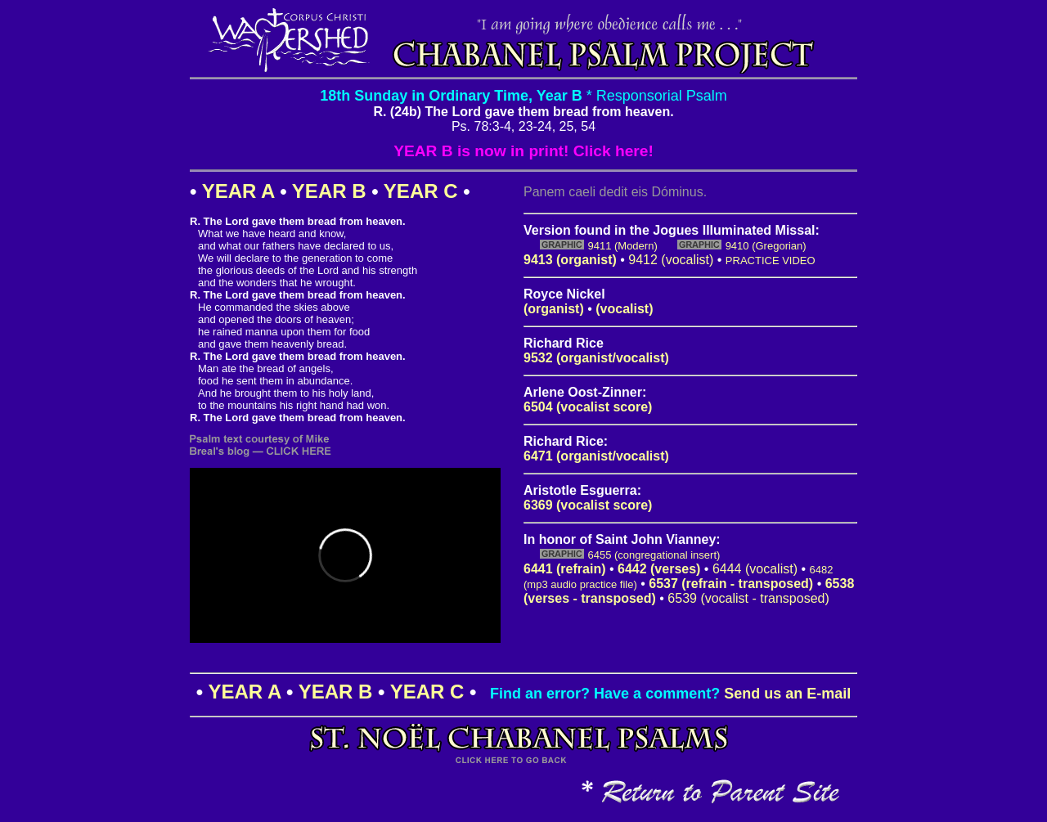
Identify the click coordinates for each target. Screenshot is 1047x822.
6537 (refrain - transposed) (731, 584)
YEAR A (238, 191)
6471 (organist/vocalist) (596, 456)
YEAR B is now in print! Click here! (523, 150)
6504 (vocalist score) (588, 407)
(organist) (554, 309)
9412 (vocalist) (670, 260)
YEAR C (421, 191)
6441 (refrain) (565, 569)
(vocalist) (624, 309)
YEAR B (329, 191)
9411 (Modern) (622, 246)
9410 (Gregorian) (766, 246)
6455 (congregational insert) (653, 555)
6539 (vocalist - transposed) (748, 598)
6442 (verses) (659, 569)
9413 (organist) (570, 260)
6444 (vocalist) (755, 569)
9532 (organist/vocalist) (596, 358)
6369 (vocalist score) (588, 505)
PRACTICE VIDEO (771, 260)
